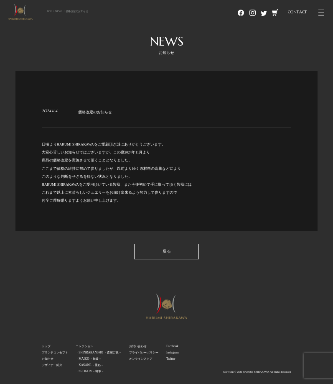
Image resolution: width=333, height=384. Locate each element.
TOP (49, 11)
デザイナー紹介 (52, 365)
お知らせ (47, 359)
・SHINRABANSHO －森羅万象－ (98, 352)
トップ (46, 346)
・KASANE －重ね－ (90, 365)
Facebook (172, 346)
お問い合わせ (138, 346)
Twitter (170, 359)
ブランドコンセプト (55, 352)
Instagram (172, 352)
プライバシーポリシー (143, 352)
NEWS (59, 11)
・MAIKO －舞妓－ (89, 359)
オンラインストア (141, 359)
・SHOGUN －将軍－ (90, 371)
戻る (167, 251)
